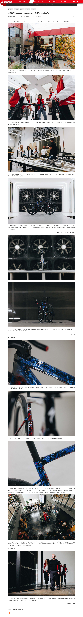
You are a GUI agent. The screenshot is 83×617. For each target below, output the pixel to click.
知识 (39, 1)
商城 (65, 1)
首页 (20, 1)
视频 (50, 1)
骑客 (54, 1)
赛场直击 (38, 4)
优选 (46, 1)
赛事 (31, 1)
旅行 (35, 1)
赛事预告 (52, 4)
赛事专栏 (46, 4)
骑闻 (24, 1)
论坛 (58, 1)
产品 (28, 1)
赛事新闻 (31, 4)
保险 (61, 1)
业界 (43, 1)
